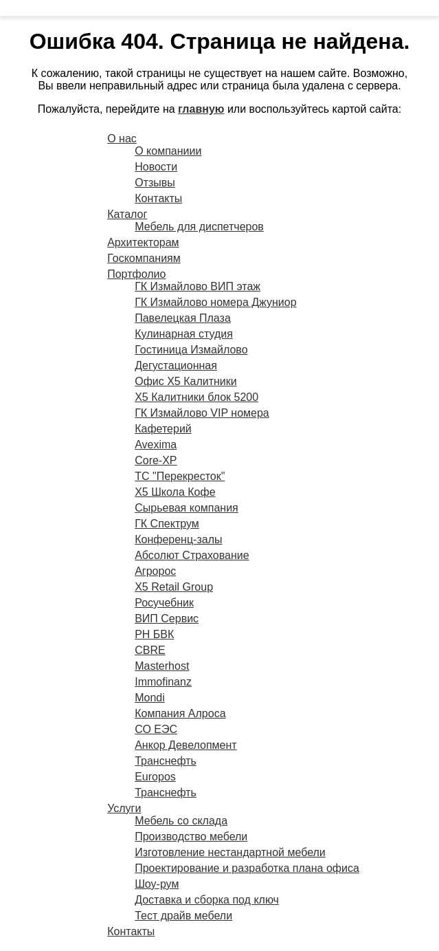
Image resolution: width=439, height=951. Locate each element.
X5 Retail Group (174, 587)
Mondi (150, 697)
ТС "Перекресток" (180, 476)
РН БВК (154, 634)
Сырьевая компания (186, 508)
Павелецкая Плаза (183, 318)
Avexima (156, 444)
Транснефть (165, 761)
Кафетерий (163, 429)
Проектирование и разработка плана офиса (247, 868)
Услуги (124, 808)
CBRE (150, 650)
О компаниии (168, 151)
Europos (155, 777)
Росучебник (164, 603)
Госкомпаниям (144, 258)
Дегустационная (176, 365)
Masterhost (162, 666)
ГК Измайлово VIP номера (202, 413)
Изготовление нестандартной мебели (230, 852)
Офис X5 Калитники (186, 381)
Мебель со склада (181, 821)
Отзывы (155, 182)
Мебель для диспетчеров (199, 226)
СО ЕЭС (156, 729)
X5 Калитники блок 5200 (196, 397)
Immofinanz (163, 682)
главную (201, 109)
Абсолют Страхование (192, 555)
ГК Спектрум (167, 523)
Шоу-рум (157, 884)
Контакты (158, 198)
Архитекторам (143, 242)
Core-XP (156, 460)
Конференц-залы (178, 539)
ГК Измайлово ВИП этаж (197, 286)
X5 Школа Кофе (175, 492)
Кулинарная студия (184, 334)
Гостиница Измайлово (191, 350)
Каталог (127, 214)
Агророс (155, 571)
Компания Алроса (180, 713)
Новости (156, 167)
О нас (122, 138)
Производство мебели (191, 836)
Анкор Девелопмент (186, 745)
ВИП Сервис (167, 618)
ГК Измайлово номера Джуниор (215, 302)
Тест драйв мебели (183, 915)
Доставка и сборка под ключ (207, 900)
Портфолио (136, 274)
